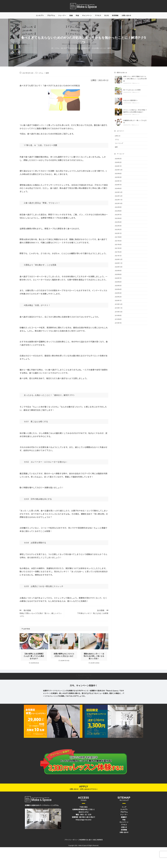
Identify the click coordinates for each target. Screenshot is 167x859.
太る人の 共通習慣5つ (130, 101)
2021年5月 (118, 242)
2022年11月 (118, 201)
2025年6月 (118, 175)
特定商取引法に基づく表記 (87, 841)
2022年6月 (118, 219)
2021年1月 (118, 257)
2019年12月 (118, 305)
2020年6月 (118, 283)
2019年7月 (118, 324)
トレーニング (119, 144)
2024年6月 (118, 190)
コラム (40, 74)
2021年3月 (118, 249)
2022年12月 (118, 197)
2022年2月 (118, 231)
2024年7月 (118, 186)
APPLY (83, 787)
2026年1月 (118, 167)
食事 (47, 74)
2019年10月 (118, 313)
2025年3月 (118, 178)
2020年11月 (118, 264)
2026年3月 (118, 160)
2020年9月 (118, 272)
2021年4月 (118, 246)
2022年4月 (118, 223)
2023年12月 (118, 193)
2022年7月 (118, 216)
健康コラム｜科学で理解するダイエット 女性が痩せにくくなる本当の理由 (135, 80)
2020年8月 (118, 275)
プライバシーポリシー (71, 841)
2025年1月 (118, 182)
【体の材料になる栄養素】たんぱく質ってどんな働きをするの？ (34, 657)
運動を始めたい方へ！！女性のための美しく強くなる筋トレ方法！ (94, 657)
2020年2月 (118, 298)
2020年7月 (118, 279)
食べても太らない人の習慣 (131, 91)
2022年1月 (118, 234)
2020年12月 (118, 260)
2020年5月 (118, 287)
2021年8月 (118, 238)
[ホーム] (52, 49)
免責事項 (100, 841)
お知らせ (117, 137)
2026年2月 (118, 163)
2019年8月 (118, 320)
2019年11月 (118, 309)
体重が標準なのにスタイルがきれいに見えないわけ (64, 656)
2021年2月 (118, 253)
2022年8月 (118, 212)
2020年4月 (118, 290)
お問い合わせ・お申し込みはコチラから (83, 790)
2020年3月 (118, 294)
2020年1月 (118, 302)
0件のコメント (136, 84)
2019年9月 (118, 316)
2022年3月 (118, 227)
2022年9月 (118, 208)
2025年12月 (118, 171)
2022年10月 (118, 205)
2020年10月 (118, 268)
